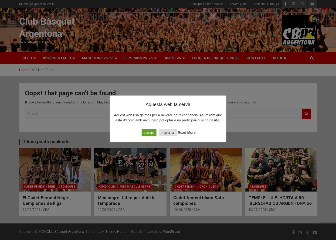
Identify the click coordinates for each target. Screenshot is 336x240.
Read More (187, 132)
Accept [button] (149, 132)
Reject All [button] (167, 132)
